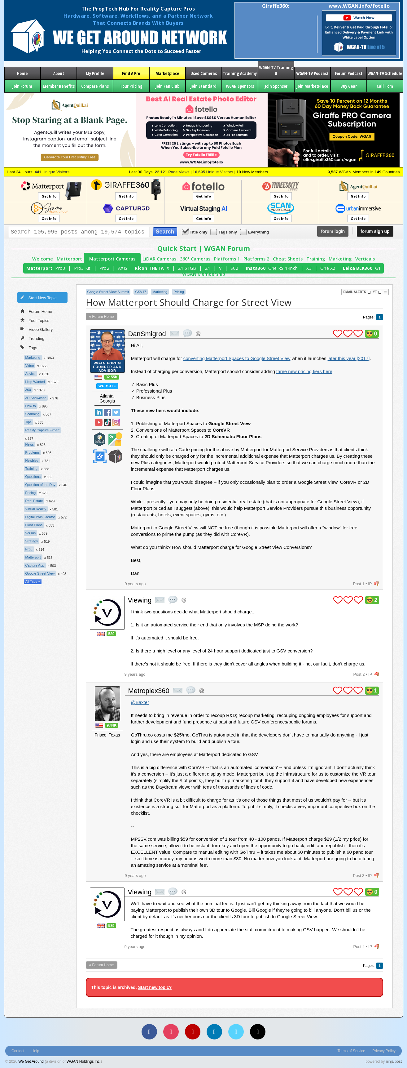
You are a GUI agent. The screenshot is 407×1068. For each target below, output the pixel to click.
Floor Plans (34, 525)
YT (377, 292)
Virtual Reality (35, 509)
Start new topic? (155, 987)
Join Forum (22, 86)
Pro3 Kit (82, 268)
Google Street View (40, 573)
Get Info (49, 196)
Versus (30, 533)
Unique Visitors (52, 172)
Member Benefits (59, 86)
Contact (17, 1051)
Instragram (116, 422)
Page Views (172, 172)
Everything (255, 232)
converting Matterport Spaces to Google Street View (237, 358)
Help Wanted (35, 382)
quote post (187, 333)
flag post (376, 583)
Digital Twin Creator (40, 517)
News (29, 444)
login (333, 231)
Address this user (198, 333)
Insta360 (255, 268)
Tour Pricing (131, 86)
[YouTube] (192, 1031)
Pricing (30, 493)
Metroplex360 (148, 691)
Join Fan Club (167, 86)
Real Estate (34, 501)
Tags (28, 347)
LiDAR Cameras (159, 259)
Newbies (31, 460)
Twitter (116, 412)
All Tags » (32, 581)
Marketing (340, 259)
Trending (32, 338)
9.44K (111, 725)
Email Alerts (356, 292)
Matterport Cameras (112, 259)
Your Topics (35, 320)
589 (111, 634)
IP (370, 583)
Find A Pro (131, 73)
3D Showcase (35, 398)
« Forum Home (101, 316)
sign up (375, 231)
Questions (33, 476)
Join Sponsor (276, 86)
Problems (32, 452)
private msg (174, 333)
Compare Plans (95, 86)
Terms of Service (351, 1051)
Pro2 (104, 268)
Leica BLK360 (357, 268)
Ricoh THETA (149, 268)
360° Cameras (195, 259)
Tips (28, 422)
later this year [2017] (349, 358)
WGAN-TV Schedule (384, 73)
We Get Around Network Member (115, 456)
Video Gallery (36, 329)
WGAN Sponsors (240, 86)
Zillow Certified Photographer (100, 456)
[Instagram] (171, 1031)
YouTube (99, 422)
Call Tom (385, 86)
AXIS (122, 268)
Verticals (365, 259)
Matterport (69, 259)
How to (30, 406)
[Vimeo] (236, 1031)
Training (315, 259)
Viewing (140, 600)
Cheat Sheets (288, 259)
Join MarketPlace (312, 86)
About (58, 73)
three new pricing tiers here (304, 371)
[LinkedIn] (214, 1031)
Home (22, 73)
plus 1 (337, 334)
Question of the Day (40, 485)
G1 (378, 268)
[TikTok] (257, 1031)
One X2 (327, 268)
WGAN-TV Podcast (312, 73)
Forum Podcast (348, 73)
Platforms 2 (256, 259)
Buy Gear (348, 86)
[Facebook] (149, 1031)
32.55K (112, 377)
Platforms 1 (227, 259)
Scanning (32, 414)
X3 (309, 268)
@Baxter (140, 702)
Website (107, 386)
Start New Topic (38, 297)
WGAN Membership (203, 274)
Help (35, 1051)
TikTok (107, 422)
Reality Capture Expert (42, 430)
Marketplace (167, 73)
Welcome (42, 259)
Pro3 (60, 268)
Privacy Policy (384, 1051)
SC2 (234, 268)
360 (28, 390)
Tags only (224, 232)
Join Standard (203, 86)
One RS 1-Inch (283, 268)
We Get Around (31, 1061)
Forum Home (36, 311)
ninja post (394, 1061)
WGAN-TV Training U (276, 70)
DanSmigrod (147, 334)
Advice (30, 374)
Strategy (31, 541)
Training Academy (240, 73)
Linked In (99, 412)
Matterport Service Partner (100, 439)
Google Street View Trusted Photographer (115, 439)
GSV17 (140, 292)
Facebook (107, 412)
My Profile (95, 73)
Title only (195, 232)
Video (29, 365)
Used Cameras (203, 73)
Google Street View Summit (108, 292)
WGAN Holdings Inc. (84, 1061)
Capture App (34, 565)
